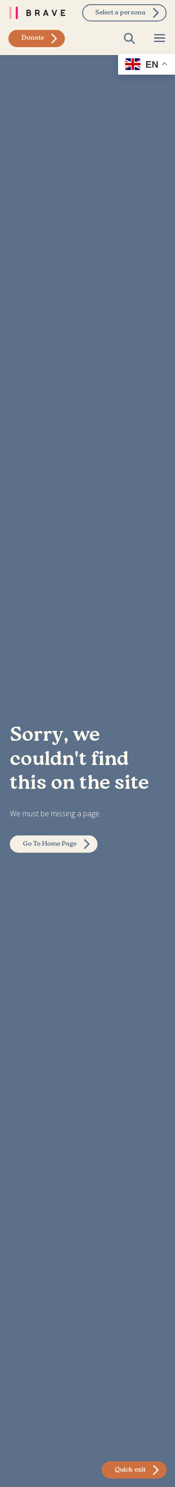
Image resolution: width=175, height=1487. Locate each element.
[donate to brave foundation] (36, 38)
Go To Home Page (50, 844)
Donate (32, 38)
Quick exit (130, 1469)
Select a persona (120, 12)
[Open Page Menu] (160, 38)
